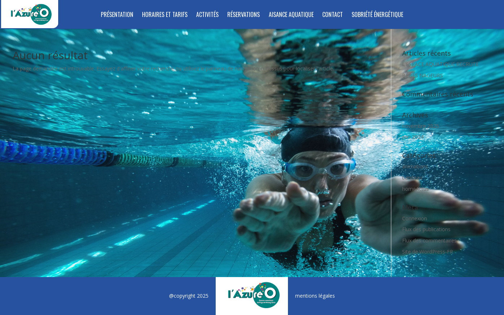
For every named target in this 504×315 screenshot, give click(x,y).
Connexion (414, 218)
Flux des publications (426, 229)
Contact (332, 15)
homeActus (415, 188)
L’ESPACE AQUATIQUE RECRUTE (440, 64)
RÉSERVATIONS (243, 15)
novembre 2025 (420, 125)
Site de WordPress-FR (427, 251)
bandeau (412, 177)
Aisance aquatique (291, 15)
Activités (207, 15)
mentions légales (315, 295)
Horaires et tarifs (165, 15)
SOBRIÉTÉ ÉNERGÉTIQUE (377, 15)
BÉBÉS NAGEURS (422, 75)
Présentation (117, 15)
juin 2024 (412, 136)
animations (415, 166)
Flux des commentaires (429, 240)
